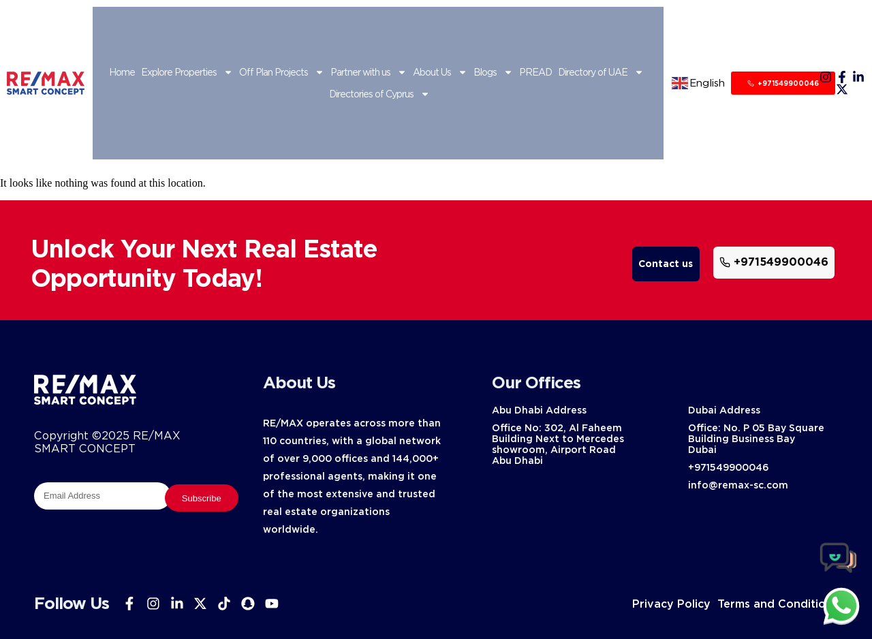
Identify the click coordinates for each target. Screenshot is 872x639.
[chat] (841, 605)
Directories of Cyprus (379, 94)
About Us (440, 72)
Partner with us (368, 72)
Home (122, 72)
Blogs (493, 72)
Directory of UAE (601, 72)
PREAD (535, 72)
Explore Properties (187, 72)
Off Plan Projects (281, 72)
